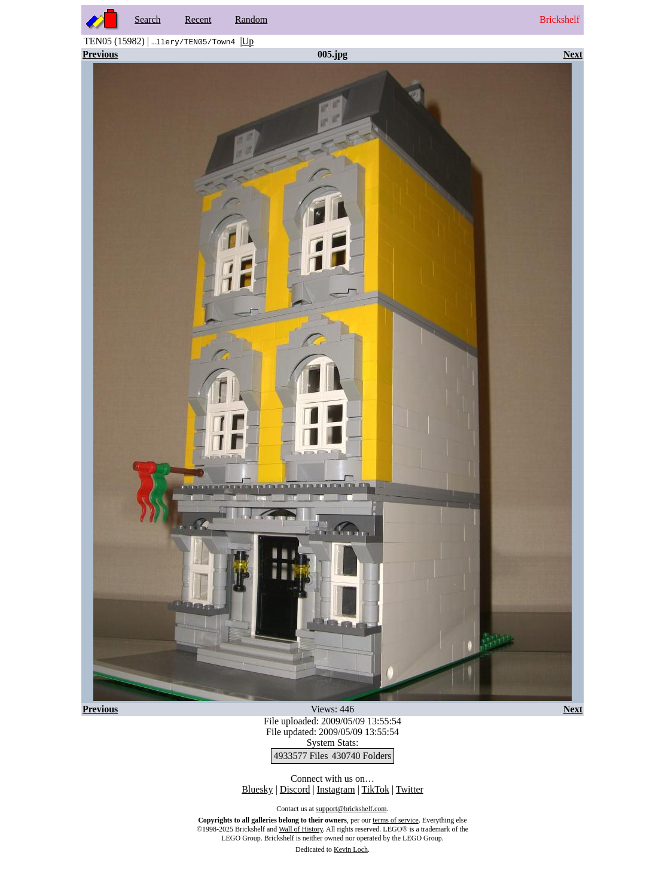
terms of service (396, 820)
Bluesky (257, 789)
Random (251, 19)
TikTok (375, 789)
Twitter (409, 789)
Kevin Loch (351, 849)
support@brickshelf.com (351, 809)
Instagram (336, 789)
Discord (295, 789)
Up (248, 41)
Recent (198, 19)
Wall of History (301, 829)
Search (148, 19)
